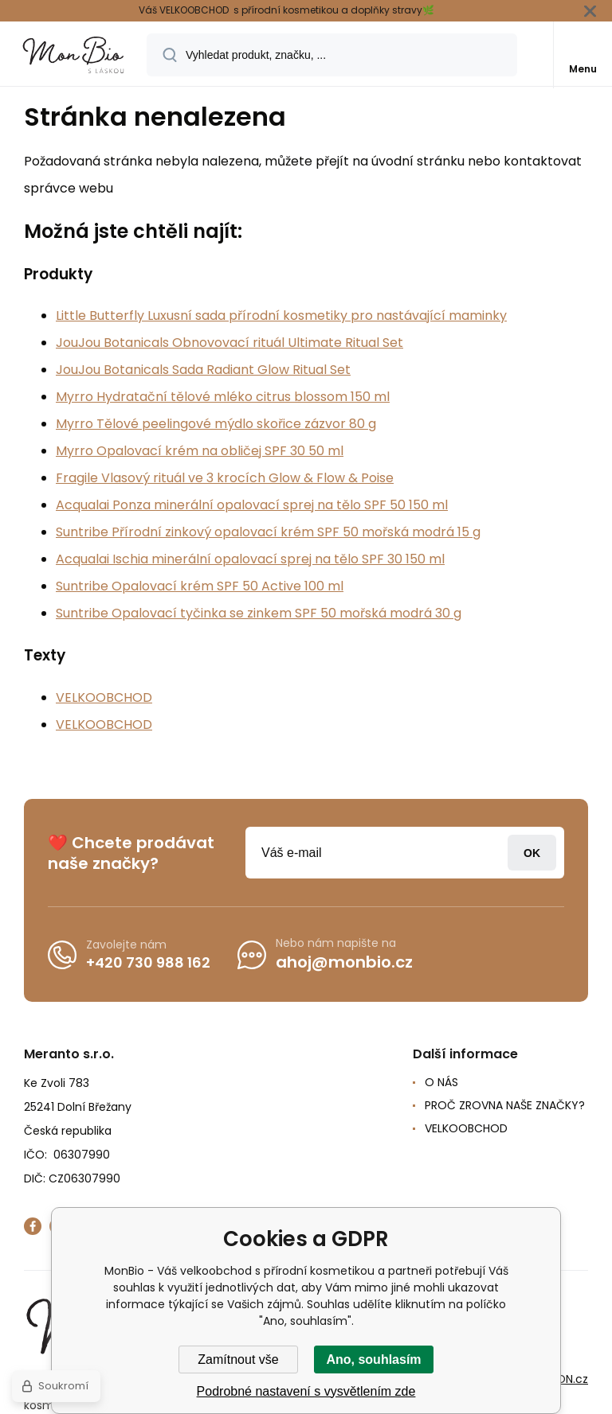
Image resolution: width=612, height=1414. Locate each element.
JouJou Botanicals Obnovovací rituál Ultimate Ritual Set (229, 342)
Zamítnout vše (238, 1359)
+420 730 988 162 (148, 962)
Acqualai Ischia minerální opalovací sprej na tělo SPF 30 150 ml (250, 559)
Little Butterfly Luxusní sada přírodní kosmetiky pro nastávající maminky (281, 315)
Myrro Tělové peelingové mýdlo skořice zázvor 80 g (216, 424)
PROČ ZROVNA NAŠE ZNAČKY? (505, 1105)
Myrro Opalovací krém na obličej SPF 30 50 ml (199, 451)
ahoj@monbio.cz (344, 962)
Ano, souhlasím (373, 1359)
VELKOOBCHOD (104, 697)
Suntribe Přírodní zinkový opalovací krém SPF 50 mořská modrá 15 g (268, 532)
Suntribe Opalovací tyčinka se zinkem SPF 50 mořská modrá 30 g (258, 613)
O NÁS (441, 1082)
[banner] (74, 54)
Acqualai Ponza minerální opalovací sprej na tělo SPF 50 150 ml (252, 505)
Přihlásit (532, 853)
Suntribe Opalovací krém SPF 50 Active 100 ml (199, 586)
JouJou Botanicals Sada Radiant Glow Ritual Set (203, 369)
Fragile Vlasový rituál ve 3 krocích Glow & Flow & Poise (225, 478)
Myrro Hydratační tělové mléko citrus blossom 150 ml (223, 397)
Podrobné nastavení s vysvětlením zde (306, 1391)
